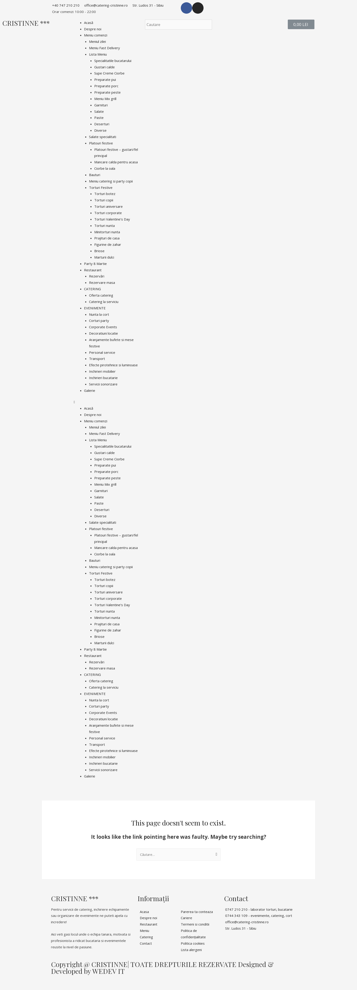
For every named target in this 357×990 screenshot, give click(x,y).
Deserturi (101, 124)
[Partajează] (28, 981)
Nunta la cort (99, 314)
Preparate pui (105, 79)
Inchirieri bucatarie (103, 377)
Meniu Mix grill (105, 98)
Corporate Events (103, 327)
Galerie (89, 390)
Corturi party (99, 320)
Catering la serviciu (103, 301)
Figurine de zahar (107, 244)
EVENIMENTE (95, 308)
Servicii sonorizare (103, 384)
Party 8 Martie (95, 263)
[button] (107, 402)
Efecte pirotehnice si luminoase (113, 365)
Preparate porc (106, 86)
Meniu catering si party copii (111, 181)
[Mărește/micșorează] (66, 981)
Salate (99, 111)
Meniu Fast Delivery (104, 48)
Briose (99, 251)
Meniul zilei (97, 41)
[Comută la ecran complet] (47, 981)
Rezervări (96, 276)
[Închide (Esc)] (9, 981)
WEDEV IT (108, 971)
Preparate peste (107, 92)
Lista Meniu (98, 54)
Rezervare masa (102, 282)
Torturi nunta (104, 225)
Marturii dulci (104, 257)
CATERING (92, 289)
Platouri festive (101, 143)
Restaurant (93, 270)
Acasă (88, 22)
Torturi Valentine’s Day (112, 219)
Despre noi (92, 29)
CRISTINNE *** (26, 23)
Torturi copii (103, 200)
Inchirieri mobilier (102, 371)
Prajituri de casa (107, 238)
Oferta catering (101, 295)
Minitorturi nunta (107, 232)
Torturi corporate (108, 212)
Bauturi (94, 174)
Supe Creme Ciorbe (109, 73)
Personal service (102, 352)
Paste (99, 117)
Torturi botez (104, 193)
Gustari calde (104, 67)
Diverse (100, 130)
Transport (97, 358)
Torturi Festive (100, 187)
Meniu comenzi (95, 35)
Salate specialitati (102, 136)
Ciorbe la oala (104, 168)
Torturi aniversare (108, 206)
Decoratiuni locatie (103, 333)
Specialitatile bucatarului (112, 60)
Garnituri (101, 105)
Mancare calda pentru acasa (116, 162)
